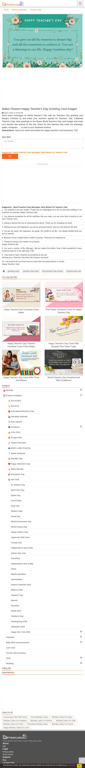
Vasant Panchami (14, 443)
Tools (7, 658)
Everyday (8, 637)
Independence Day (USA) (18, 548)
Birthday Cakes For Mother (41, 721)
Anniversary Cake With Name (15, 717)
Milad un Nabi (13, 590)
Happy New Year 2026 (16, 632)
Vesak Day (11, 516)
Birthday (8, 390)
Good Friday (12, 500)
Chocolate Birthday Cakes (37, 724)
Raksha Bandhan (14, 574)
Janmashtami (12, 579)
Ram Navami (12, 422)
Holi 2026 (11, 479)
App (4, 746)
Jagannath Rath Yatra (16, 537)
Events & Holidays (12, 395)
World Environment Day (17, 521)
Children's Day (13, 616)
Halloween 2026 (14, 627)
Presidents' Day (13, 474)
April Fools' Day (13, 490)
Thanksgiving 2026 (15, 621)
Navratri (10, 600)
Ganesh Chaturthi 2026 (17, 585)
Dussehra (11, 606)
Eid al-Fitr (11, 406)
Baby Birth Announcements (16, 642)
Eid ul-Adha (12, 401)
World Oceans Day (15, 527)
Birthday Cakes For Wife (66, 721)
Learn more (71, 765)
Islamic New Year (14, 553)
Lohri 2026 (11, 432)
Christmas (11, 427)
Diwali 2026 (12, 611)
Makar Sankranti (14, 453)
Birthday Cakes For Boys (62, 717)
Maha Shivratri (13, 469)
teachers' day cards (31, 271)
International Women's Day (18, 411)
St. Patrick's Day (14, 485)
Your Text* (6, 137)
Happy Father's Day (15, 532)
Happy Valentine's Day (16, 464)
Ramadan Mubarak (15, 416)
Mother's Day (12, 511)
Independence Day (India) (18, 564)
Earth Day (11, 506)
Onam (9, 569)
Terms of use (8, 754)
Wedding (8, 663)
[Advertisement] (42, 86)
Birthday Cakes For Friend (62, 724)
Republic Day (12, 458)
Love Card (9, 648)
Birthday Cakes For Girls (13, 724)
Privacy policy (8, 752)
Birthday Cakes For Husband (15, 721)
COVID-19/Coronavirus (14, 653)
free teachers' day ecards (53, 271)
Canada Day (12, 543)
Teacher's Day (13, 595)
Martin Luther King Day (17, 448)
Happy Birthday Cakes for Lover (16, 728)
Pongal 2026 (12, 437)
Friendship (11, 558)
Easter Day (12, 495)
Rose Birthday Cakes (39, 717)
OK (79, 766)
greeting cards (13, 271)
